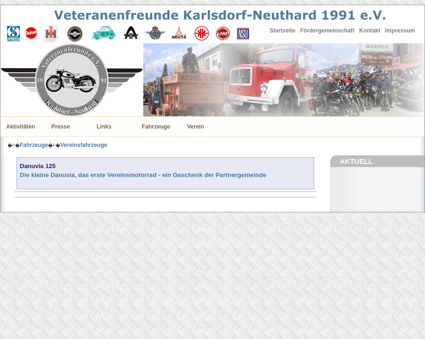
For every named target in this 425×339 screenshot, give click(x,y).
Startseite (282, 30)
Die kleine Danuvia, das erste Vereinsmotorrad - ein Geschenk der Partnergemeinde (143, 174)
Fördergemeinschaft (327, 30)
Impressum (400, 30)
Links (104, 126)
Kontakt (369, 30)
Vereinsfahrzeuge (83, 145)
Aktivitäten (20, 126)
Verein (195, 126)
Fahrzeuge (156, 126)
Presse (60, 126)
